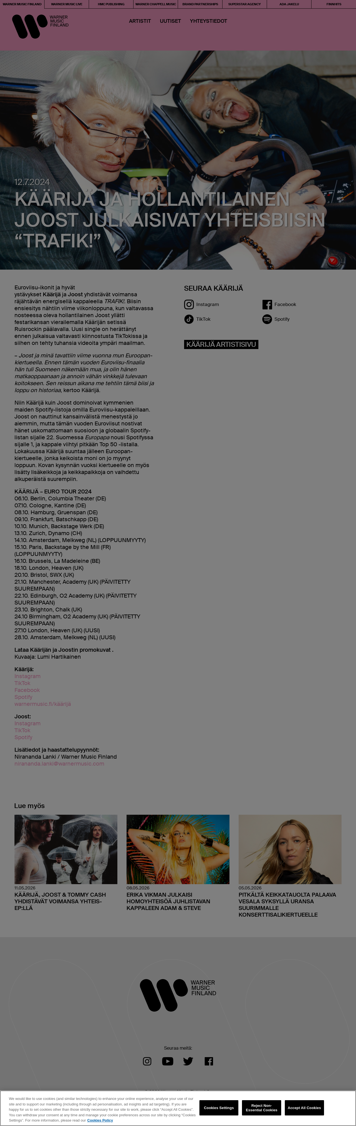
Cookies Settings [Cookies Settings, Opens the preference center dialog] (219, 1108)
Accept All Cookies (304, 1108)
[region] (178, 1108)
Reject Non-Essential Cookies (261, 1108)
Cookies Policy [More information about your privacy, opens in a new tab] (100, 1120)
